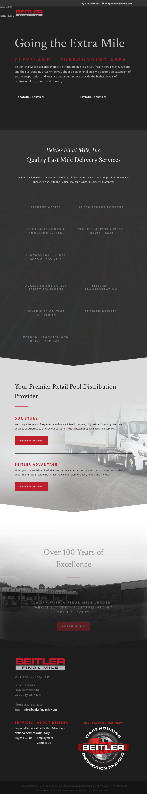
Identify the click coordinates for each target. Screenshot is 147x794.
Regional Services (26, 728)
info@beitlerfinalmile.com (40, 709)
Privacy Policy (119, 785)
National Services (26, 733)
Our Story (43, 733)
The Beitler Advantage (51, 728)
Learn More (31, 440)
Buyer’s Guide (23, 738)
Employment (45, 738)
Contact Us (44, 743)
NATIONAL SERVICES (93, 97)
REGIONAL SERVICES (31, 97)
